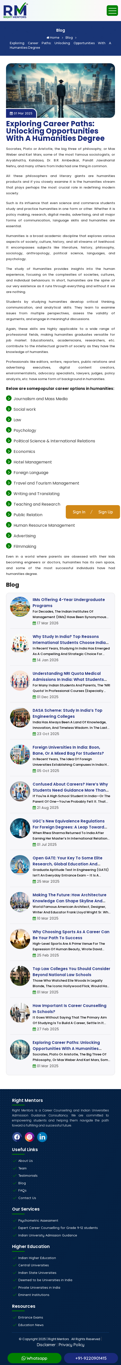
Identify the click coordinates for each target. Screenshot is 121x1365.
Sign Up (105, 511)
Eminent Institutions (33, 1295)
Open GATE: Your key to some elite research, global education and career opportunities (67, 864)
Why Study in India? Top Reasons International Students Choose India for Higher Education (69, 642)
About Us (25, 1161)
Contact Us (27, 1198)
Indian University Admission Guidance (47, 1235)
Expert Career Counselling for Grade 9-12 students (58, 1228)
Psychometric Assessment (38, 1220)
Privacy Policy (71, 1344)
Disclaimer (46, 1344)
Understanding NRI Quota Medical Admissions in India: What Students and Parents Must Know (68, 679)
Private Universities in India (39, 1287)
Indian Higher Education (37, 1258)
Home (54, 37)
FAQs (22, 1190)
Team (22, 1168)
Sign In (79, 511)
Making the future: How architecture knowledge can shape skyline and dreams (69, 901)
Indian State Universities (37, 1273)
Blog (71, 37)
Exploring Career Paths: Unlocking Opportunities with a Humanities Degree (60, 45)
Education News (30, 1325)
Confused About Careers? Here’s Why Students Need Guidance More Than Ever (70, 790)
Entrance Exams (30, 1317)
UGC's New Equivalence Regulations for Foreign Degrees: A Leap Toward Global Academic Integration (69, 827)
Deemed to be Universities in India (45, 1280)
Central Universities (33, 1265)
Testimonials (27, 1175)
